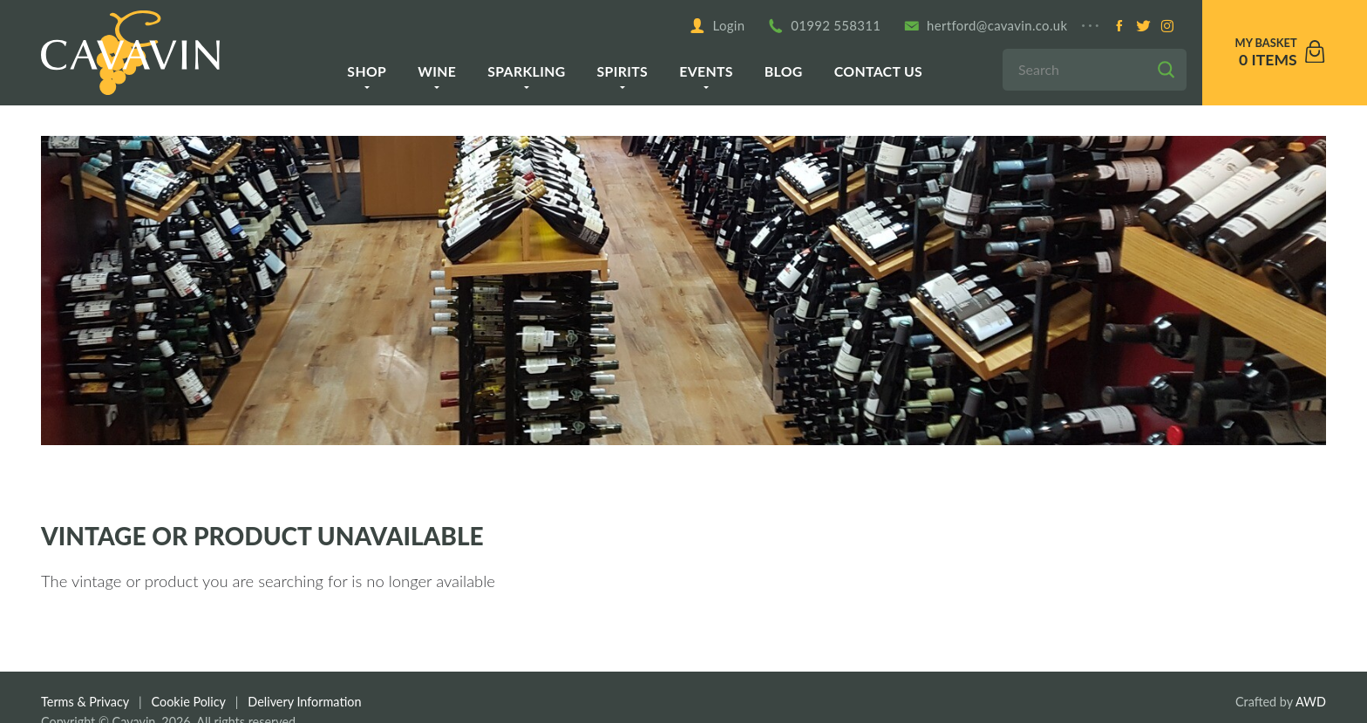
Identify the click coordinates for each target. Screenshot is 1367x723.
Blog (784, 71)
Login (717, 25)
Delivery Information (304, 701)
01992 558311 (824, 25)
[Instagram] (1167, 26)
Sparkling (526, 71)
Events (706, 71)
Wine (437, 71)
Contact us (878, 71)
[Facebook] (1119, 26)
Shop (366, 71)
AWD (1311, 701)
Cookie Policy (189, 701)
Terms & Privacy (85, 701)
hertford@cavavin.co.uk (986, 25)
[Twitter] (1143, 26)
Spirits (623, 71)
